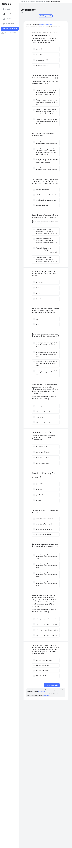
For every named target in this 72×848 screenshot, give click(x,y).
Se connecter (8, 24)
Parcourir (7, 14)
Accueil (6, 9)
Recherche (7, 19)
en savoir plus (41, 691)
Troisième (30, 1)
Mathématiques (40, 1)
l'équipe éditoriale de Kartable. (46, 24)
